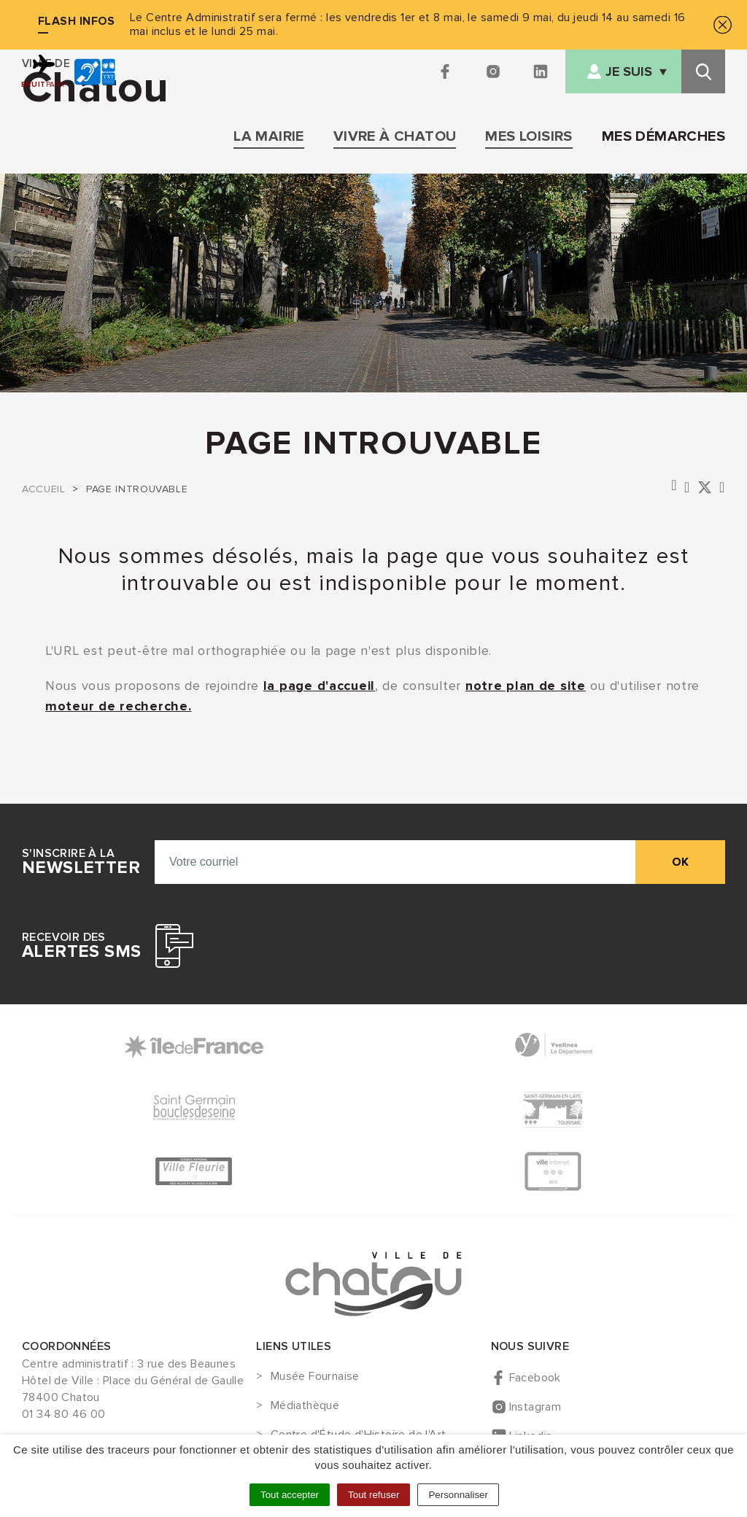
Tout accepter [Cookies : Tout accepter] (289, 1494)
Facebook (535, 1377)
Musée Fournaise (315, 1377)
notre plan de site (525, 686)
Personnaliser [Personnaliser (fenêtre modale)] (458, 1494)
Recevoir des (81, 946)
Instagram (535, 1407)
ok (680, 862)
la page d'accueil (319, 686)
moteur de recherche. (118, 706)
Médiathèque (305, 1406)
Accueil (43, 489)
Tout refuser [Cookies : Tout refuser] (373, 1494)
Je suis (628, 71)
